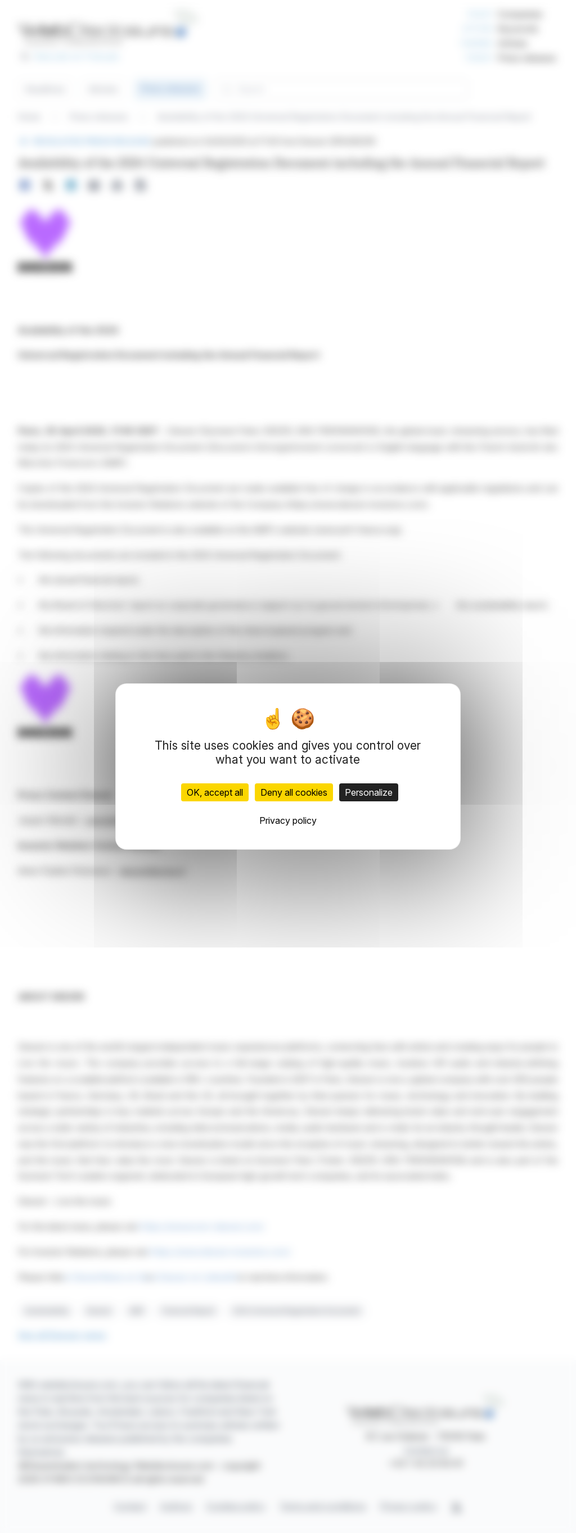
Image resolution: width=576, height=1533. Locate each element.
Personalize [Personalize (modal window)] (369, 792)
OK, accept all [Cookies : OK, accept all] (215, 792)
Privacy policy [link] (288, 820)
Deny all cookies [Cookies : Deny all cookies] (293, 792)
